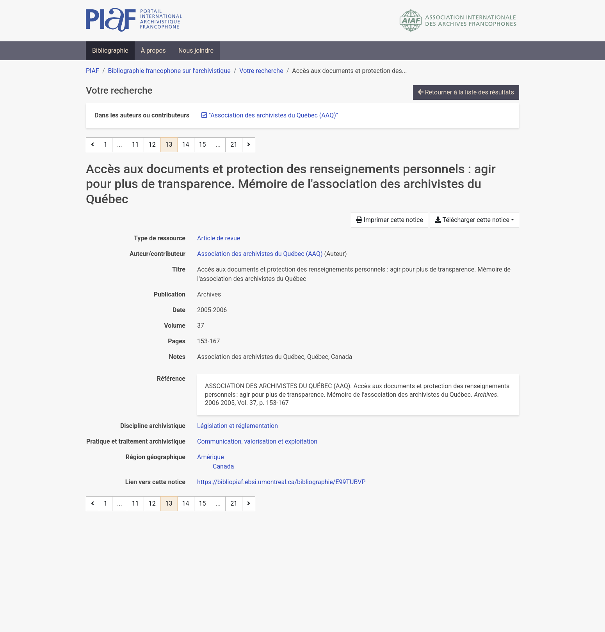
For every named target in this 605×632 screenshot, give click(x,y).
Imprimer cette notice (389, 220)
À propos (153, 50)
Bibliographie (110, 50)
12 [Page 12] (152, 144)
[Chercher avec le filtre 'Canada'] (223, 466)
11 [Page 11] (135, 144)
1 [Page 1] (105, 144)
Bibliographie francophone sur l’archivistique (169, 71)
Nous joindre (196, 50)
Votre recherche (261, 71)
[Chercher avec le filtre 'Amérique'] (210, 457)
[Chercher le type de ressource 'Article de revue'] (218, 238)
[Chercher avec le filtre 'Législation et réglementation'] (237, 426)
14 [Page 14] (185, 144)
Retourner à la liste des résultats (466, 92)
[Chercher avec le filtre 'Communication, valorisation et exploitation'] (257, 441)
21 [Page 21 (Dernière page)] (233, 144)
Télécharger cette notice (472, 220)
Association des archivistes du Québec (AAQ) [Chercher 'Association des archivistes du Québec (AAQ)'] (260, 253)
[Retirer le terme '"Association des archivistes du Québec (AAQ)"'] (273, 115)
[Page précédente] (92, 144)
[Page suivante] (248, 144)
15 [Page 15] (202, 144)
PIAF (92, 71)
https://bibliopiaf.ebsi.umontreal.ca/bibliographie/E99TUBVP (281, 482)
